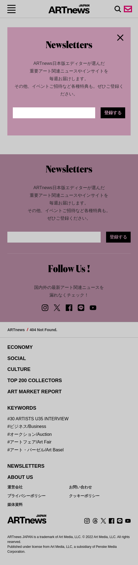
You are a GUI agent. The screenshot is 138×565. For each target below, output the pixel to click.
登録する (113, 112)
